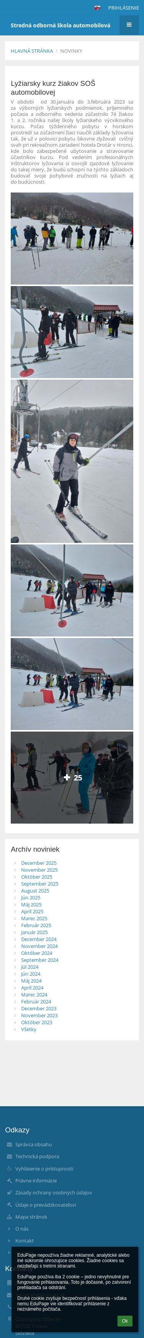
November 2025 (39, 869)
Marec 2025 (34, 918)
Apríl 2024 (32, 987)
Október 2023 (36, 1022)
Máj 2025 (31, 904)
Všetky (28, 1029)
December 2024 (38, 939)
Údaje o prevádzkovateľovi (45, 1204)
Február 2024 (36, 1001)
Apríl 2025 (32, 911)
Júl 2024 (29, 966)
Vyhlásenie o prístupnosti (44, 1168)
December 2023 (38, 1008)
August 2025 (35, 890)
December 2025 (38, 862)
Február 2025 (36, 925)
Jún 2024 (30, 973)
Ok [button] (125, 1321)
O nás (21, 1228)
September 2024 (39, 959)
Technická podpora (37, 1156)
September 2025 (39, 883)
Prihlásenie (123, 7)
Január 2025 (34, 932)
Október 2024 (36, 952)
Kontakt (24, 1240)
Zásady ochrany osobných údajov (53, 1192)
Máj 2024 (31, 980)
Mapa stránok (31, 1216)
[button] (97, 7)
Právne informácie (36, 1180)
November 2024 (39, 946)
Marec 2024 (34, 994)
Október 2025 (36, 876)
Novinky (71, 50)
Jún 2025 (30, 897)
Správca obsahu (33, 1144)
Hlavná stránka (32, 50)
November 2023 (39, 1015)
